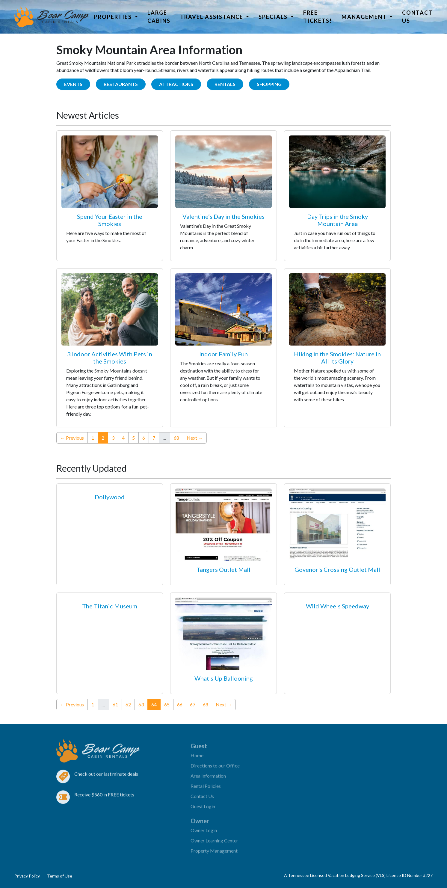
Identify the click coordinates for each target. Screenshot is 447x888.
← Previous (72, 438)
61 (115, 704)
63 (141, 704)
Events (73, 84)
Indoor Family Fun (223, 354)
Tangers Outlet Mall (223, 569)
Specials (274, 16)
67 (192, 704)
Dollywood (110, 496)
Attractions (176, 84)
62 (128, 704)
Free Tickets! (317, 16)
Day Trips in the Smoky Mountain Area (337, 220)
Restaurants (121, 84)
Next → (195, 438)
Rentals (225, 84)
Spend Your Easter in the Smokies (109, 220)
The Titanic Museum (109, 606)
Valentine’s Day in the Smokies (223, 216)
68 (176, 438)
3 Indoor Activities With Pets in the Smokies (109, 357)
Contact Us (417, 16)
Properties (113, 16)
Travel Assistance (212, 16)
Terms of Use (59, 875)
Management (365, 16)
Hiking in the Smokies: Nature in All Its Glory (337, 357)
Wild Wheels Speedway (337, 606)
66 (179, 704)
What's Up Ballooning (223, 678)
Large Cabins (158, 16)
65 (167, 704)
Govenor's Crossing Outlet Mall (337, 569)
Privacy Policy (27, 875)
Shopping (269, 84)
